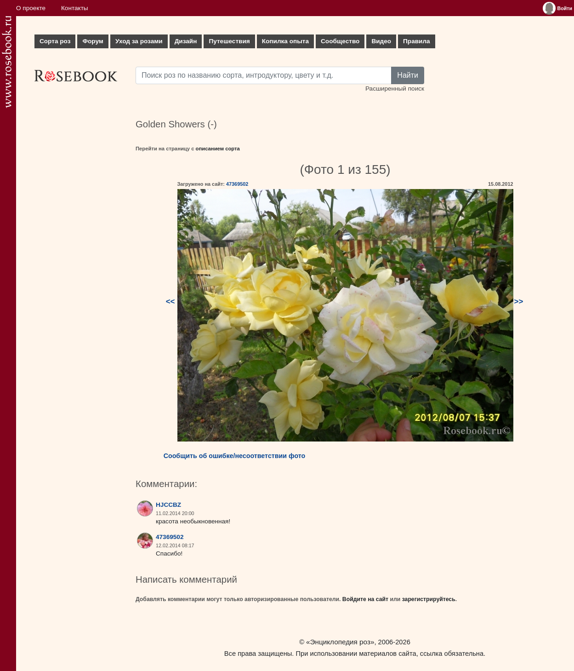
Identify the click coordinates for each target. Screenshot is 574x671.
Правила (416, 41)
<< (170, 301)
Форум (92, 41)
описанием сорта (218, 148)
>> (518, 301)
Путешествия (229, 41)
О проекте (30, 8)
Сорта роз (55, 41)
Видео (381, 41)
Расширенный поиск (394, 88)
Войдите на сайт (365, 599)
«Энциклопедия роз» (340, 642)
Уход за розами (139, 41)
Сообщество (340, 41)
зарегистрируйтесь (428, 599)
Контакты (74, 8)
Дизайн (186, 41)
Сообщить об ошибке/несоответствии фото (235, 455)
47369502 (237, 184)
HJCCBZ (168, 504)
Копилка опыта (285, 41)
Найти (407, 75)
